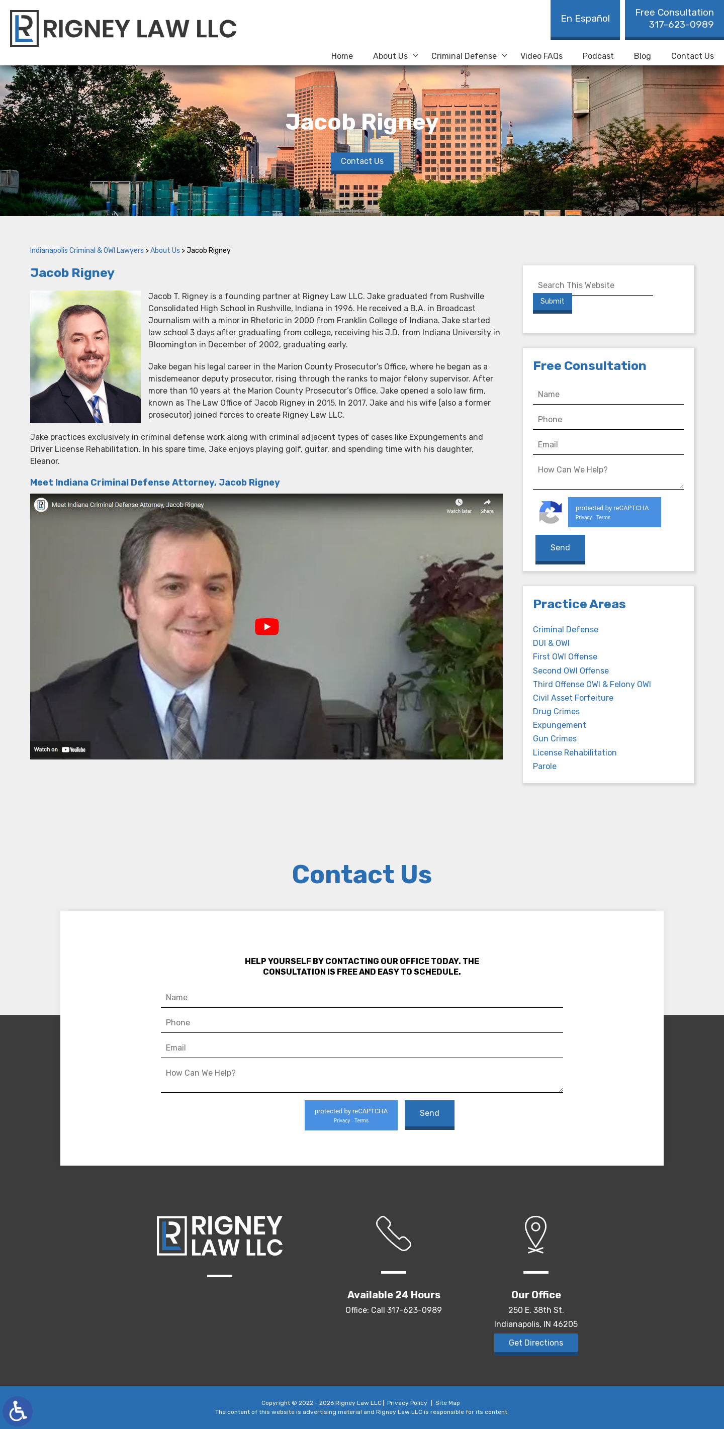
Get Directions (536, 1343)
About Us (390, 56)
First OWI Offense (565, 656)
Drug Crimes (556, 711)
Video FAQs (541, 56)
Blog (642, 56)
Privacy (584, 517)
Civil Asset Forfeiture (573, 698)
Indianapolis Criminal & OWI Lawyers (87, 250)
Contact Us (692, 56)
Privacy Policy (407, 1402)
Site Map (447, 1402)
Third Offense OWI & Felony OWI (592, 684)
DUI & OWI (551, 643)
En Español (585, 18)
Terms (603, 517)
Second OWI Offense (571, 671)
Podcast (598, 56)
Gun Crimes (555, 738)
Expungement (559, 725)
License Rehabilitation (575, 752)
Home (342, 56)
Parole (545, 766)
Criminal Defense (464, 56)
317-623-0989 (674, 18)
